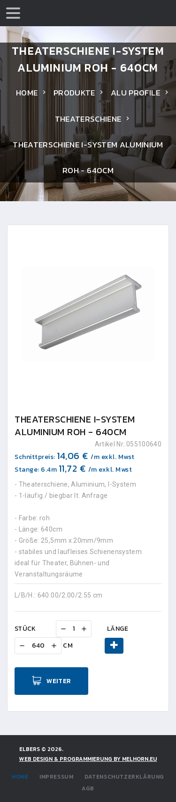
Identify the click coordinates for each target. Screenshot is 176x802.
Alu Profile (135, 93)
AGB (88, 788)
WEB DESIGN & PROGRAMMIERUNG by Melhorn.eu (88, 759)
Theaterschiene (88, 119)
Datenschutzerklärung (124, 777)
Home (27, 93)
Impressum (56, 777)
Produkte (74, 93)
